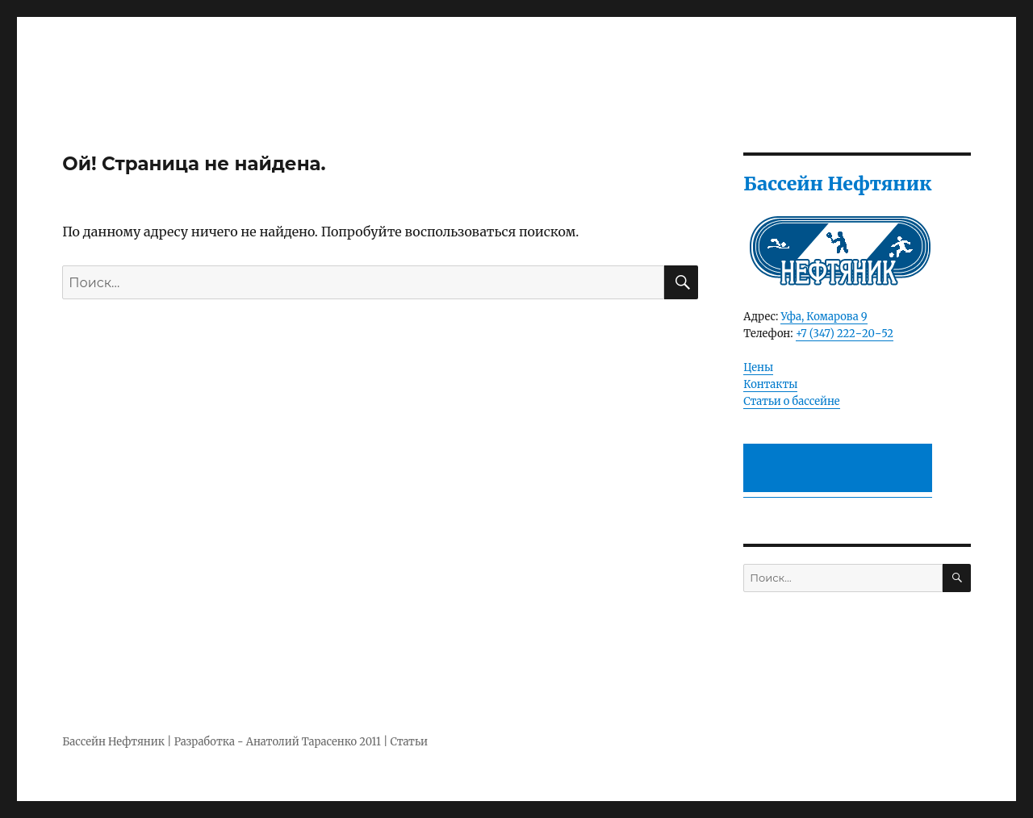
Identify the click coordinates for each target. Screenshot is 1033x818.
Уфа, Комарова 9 (823, 316)
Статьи (409, 742)
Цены (758, 367)
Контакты (770, 384)
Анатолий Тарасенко (301, 742)
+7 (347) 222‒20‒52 (844, 333)
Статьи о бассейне (791, 401)
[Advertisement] (841, 469)
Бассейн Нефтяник (113, 742)
